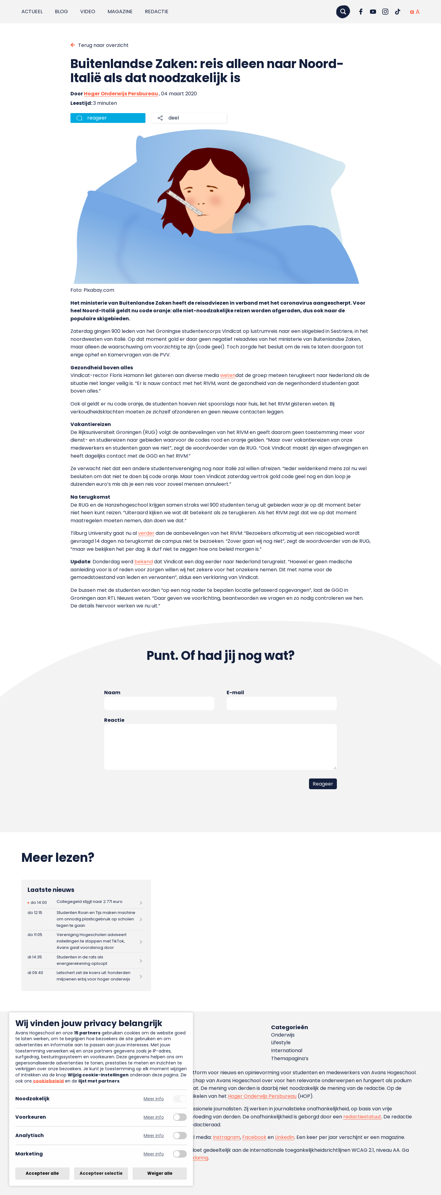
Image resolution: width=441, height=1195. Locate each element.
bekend (143, 561)
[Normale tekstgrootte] (412, 11)
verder (146, 533)
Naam (112, 692)
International (286, 1050)
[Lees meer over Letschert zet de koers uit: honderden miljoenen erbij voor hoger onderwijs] (86, 976)
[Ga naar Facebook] (361, 12)
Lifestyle (281, 1042)
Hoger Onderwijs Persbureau (121, 93)
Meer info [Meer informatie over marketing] (154, 1154)
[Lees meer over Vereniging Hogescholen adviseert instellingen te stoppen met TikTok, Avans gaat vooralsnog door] (86, 941)
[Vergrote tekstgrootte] (418, 11)
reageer (97, 117)
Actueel (32, 11)
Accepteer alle (42, 1173)
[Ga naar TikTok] (397, 12)
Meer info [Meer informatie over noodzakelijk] (154, 1099)
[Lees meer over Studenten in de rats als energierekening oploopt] (86, 960)
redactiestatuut (362, 1116)
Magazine (120, 11)
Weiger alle (159, 1173)
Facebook (254, 1137)
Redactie (156, 11)
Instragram (226, 1137)
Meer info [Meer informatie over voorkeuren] (154, 1117)
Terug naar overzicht (103, 45)
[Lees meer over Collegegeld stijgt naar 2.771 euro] (86, 902)
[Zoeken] (343, 11)
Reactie (114, 720)
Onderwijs (283, 1034)
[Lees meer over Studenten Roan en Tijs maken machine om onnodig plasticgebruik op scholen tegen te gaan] (86, 919)
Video (87, 11)
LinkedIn (284, 1137)
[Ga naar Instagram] (385, 12)
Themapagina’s (289, 1058)
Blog (61, 11)
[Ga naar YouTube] (373, 12)
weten (228, 375)
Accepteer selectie (101, 1173)
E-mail (235, 692)
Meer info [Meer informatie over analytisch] (154, 1136)
